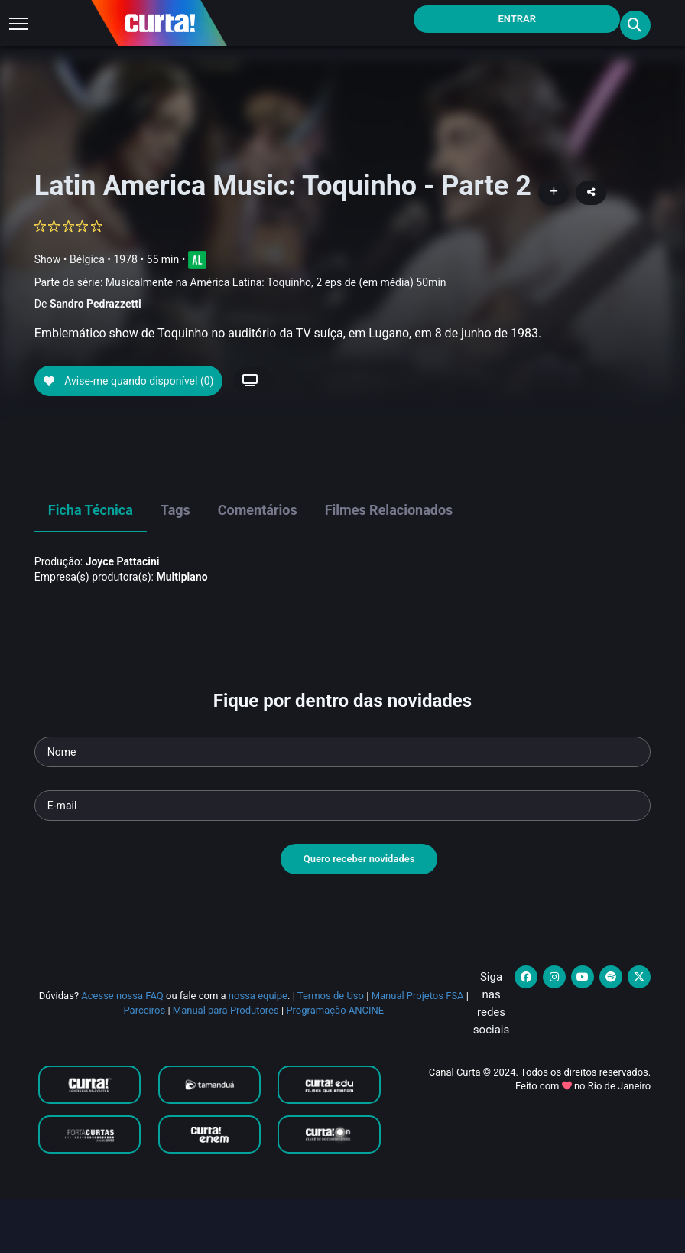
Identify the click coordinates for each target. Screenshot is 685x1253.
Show (47, 258)
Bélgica (87, 258)
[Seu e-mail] (342, 860)
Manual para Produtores (226, 1063)
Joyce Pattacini (123, 615)
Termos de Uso (330, 1050)
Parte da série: (240, 282)
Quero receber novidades (359, 913)
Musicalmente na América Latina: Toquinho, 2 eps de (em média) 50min (276, 282)
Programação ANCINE (335, 1063)
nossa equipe (258, 1050)
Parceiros (144, 1063)
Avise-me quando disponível (129, 434)
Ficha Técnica (90, 564)
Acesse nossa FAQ (122, 1050)
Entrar (517, 18)
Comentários (257, 564)
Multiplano (181, 630)
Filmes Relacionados (389, 564)
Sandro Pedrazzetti (95, 304)
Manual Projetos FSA (418, 1050)
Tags (175, 564)
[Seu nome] (342, 806)
